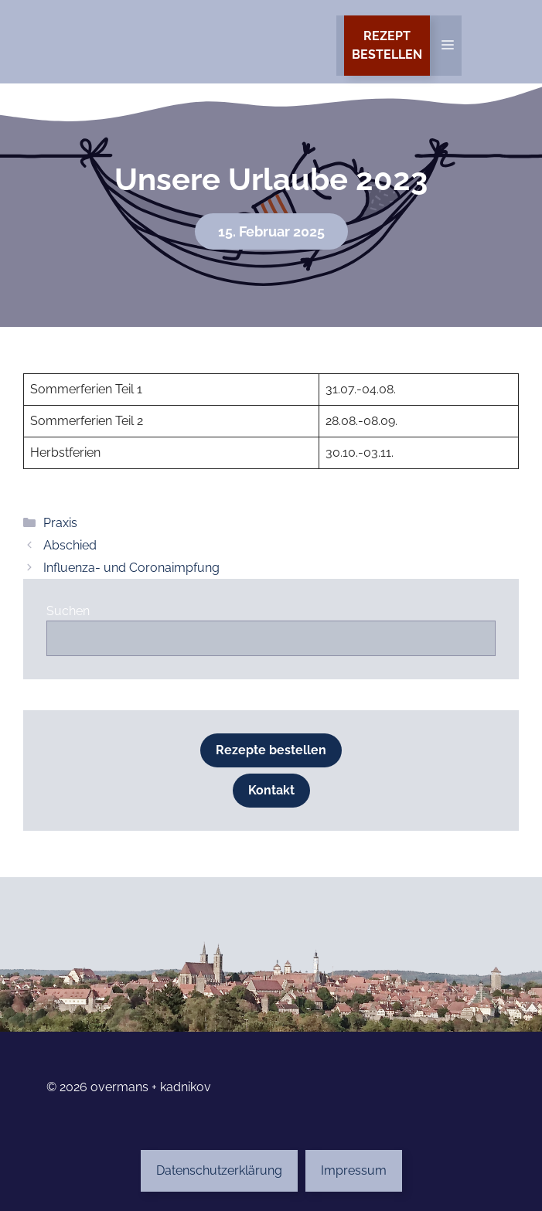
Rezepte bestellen (271, 750)
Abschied (70, 545)
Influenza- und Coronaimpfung (131, 567)
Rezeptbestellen (387, 45)
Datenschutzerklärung (219, 1170)
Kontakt (271, 790)
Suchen (68, 611)
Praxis (60, 522)
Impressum (354, 1170)
